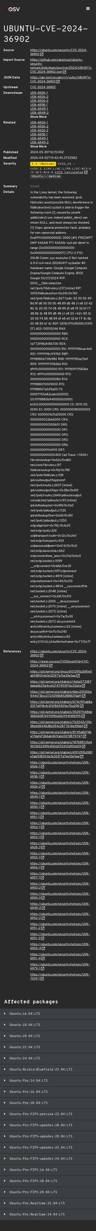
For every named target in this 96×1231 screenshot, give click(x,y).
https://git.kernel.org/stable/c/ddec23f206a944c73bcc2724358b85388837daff (61, 694)
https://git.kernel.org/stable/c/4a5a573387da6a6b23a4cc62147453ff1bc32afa (60, 684)
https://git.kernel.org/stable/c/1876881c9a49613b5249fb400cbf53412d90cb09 (61, 745)
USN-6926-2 (39, 97)
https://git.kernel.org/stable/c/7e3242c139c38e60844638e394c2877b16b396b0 (61, 724)
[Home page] (14, 10)
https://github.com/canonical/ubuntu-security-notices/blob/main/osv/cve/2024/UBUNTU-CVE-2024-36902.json (61, 66)
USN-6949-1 (39, 109)
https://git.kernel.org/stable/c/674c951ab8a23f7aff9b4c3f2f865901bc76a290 (61, 704)
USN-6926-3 (39, 101)
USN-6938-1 (39, 105)
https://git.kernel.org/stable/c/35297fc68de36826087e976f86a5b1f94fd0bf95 (61, 714)
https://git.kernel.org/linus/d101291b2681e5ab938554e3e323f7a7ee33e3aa (61, 674)
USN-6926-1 (39, 93)
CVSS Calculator (69, 172)
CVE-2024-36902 (43, 87)
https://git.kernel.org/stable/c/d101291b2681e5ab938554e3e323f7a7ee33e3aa (61, 755)
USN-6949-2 (39, 113)
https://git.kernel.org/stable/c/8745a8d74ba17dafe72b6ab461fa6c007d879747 (60, 734)
